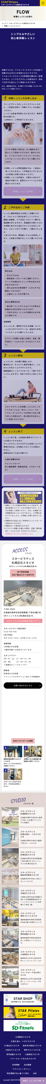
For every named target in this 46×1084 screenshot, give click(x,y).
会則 (35, 1073)
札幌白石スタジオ (11, 1045)
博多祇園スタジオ (13, 1054)
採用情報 (16, 1064)
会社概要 (27, 1064)
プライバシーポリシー (22, 1069)
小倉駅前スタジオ (32, 1054)
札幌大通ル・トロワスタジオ (23, 1041)
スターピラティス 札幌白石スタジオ (22, 23)
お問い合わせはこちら (23, 685)
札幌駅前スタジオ (23, 1037)
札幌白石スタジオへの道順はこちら (19, 533)
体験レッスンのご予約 (32, 1080)
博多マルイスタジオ (32, 1050)
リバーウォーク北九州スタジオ (23, 1058)
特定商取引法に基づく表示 (18, 1073)
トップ (4, 23)
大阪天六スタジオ (12, 1050)
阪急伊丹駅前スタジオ (32, 1045)
